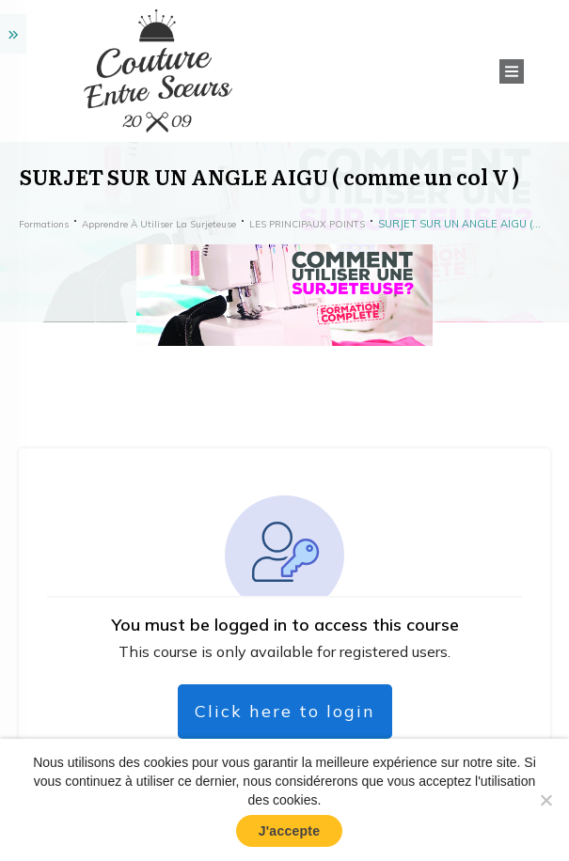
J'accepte (290, 830)
